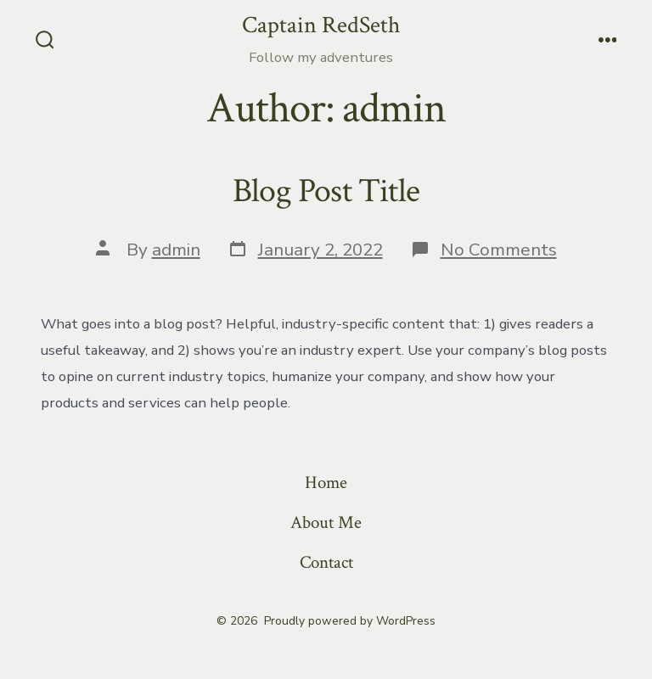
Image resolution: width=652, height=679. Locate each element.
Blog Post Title (326, 191)
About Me (326, 522)
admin (176, 249)
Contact (326, 562)
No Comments (499, 249)
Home (326, 482)
